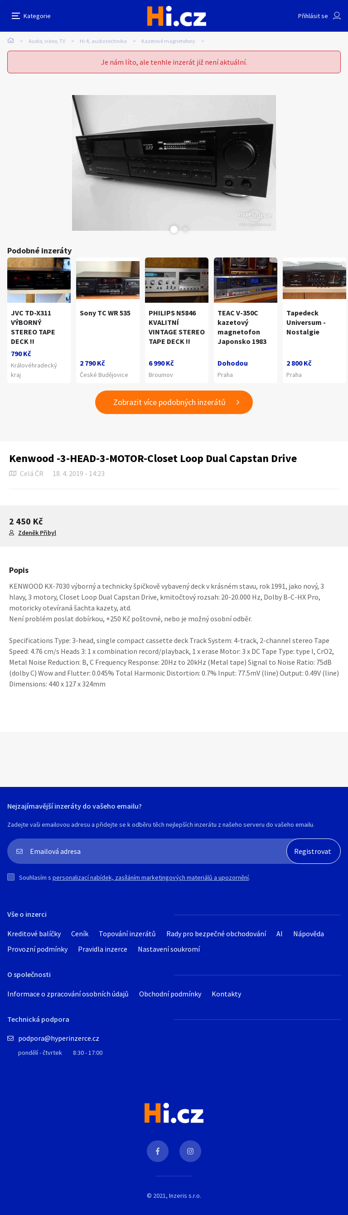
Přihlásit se (313, 16)
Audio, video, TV (47, 41)
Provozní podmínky (37, 948)
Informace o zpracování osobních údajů (68, 993)
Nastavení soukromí (169, 948)
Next (185, 229)
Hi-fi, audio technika (103, 41)
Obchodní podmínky (170, 993)
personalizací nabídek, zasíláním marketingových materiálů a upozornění (151, 877)
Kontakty (226, 993)
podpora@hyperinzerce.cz (58, 1038)
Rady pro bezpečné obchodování (216, 933)
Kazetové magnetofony (168, 41)
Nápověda (308, 933)
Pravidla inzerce (102, 948)
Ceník (79, 933)
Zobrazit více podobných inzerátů (169, 402)
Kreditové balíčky (34, 933)
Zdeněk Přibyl (37, 533)
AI (279, 933)
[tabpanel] (174, 163)
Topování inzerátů (127, 933)
